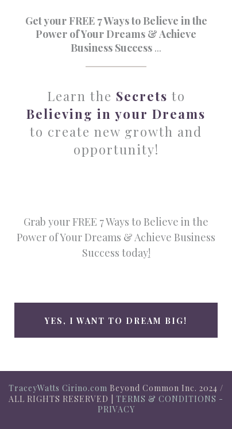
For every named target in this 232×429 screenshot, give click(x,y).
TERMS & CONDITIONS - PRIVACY (161, 404)
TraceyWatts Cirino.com (58, 387)
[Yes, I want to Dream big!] (116, 320)
